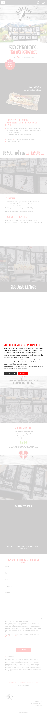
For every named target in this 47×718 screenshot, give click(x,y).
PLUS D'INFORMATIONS (10, 373)
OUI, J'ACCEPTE (22, 373)
